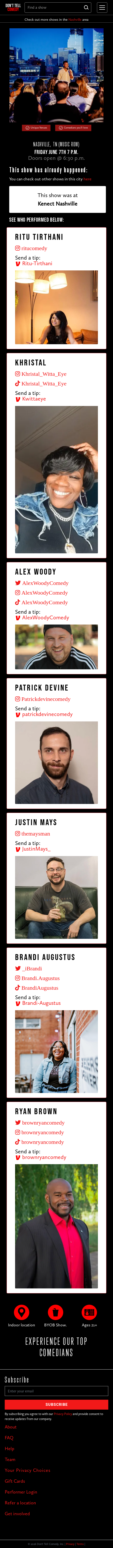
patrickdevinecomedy (44, 714)
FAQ (9, 1437)
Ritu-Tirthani (33, 263)
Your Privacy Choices (27, 1470)
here (88, 179)
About (11, 1427)
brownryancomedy (40, 1157)
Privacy (70, 1544)
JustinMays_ (33, 848)
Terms (80, 1544)
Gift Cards (15, 1481)
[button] (101, 7)
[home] (13, 7)
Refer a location (20, 1503)
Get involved (17, 1513)
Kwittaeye (30, 398)
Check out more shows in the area (56, 19)
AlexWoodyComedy (42, 617)
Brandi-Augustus (38, 1002)
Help (9, 1448)
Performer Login (21, 1492)
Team (10, 1459)
